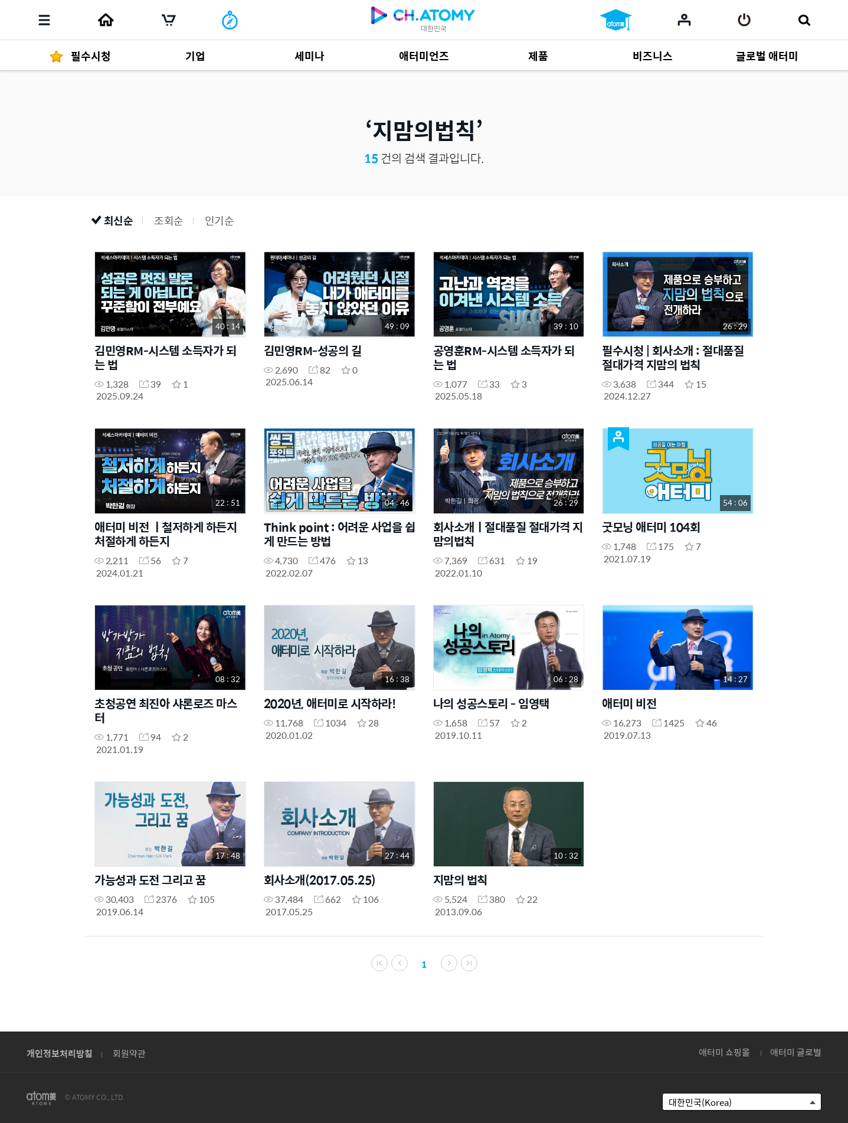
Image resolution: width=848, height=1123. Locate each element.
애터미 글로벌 (795, 1052)
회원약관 (129, 1053)
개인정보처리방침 (60, 1053)
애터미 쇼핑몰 (724, 1052)
